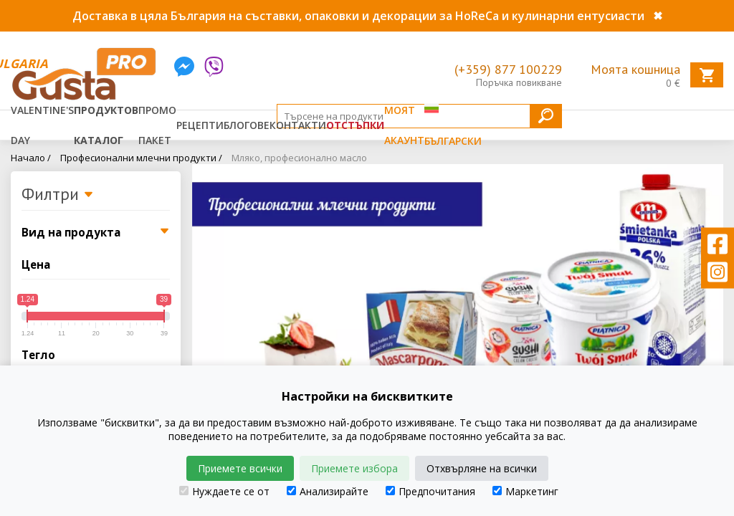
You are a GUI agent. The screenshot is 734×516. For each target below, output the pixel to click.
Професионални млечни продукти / (141, 157)
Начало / (31, 157)
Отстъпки (355, 125)
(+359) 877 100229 (508, 69)
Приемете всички (240, 468)
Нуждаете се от (224, 491)
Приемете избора (354, 468)
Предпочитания (430, 491)
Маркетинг (525, 491)
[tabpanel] (458, 280)
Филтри (58, 195)
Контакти (298, 125)
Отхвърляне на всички (481, 468)
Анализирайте (327, 491)
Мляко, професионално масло (299, 157)
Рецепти (200, 125)
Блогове (247, 125)
